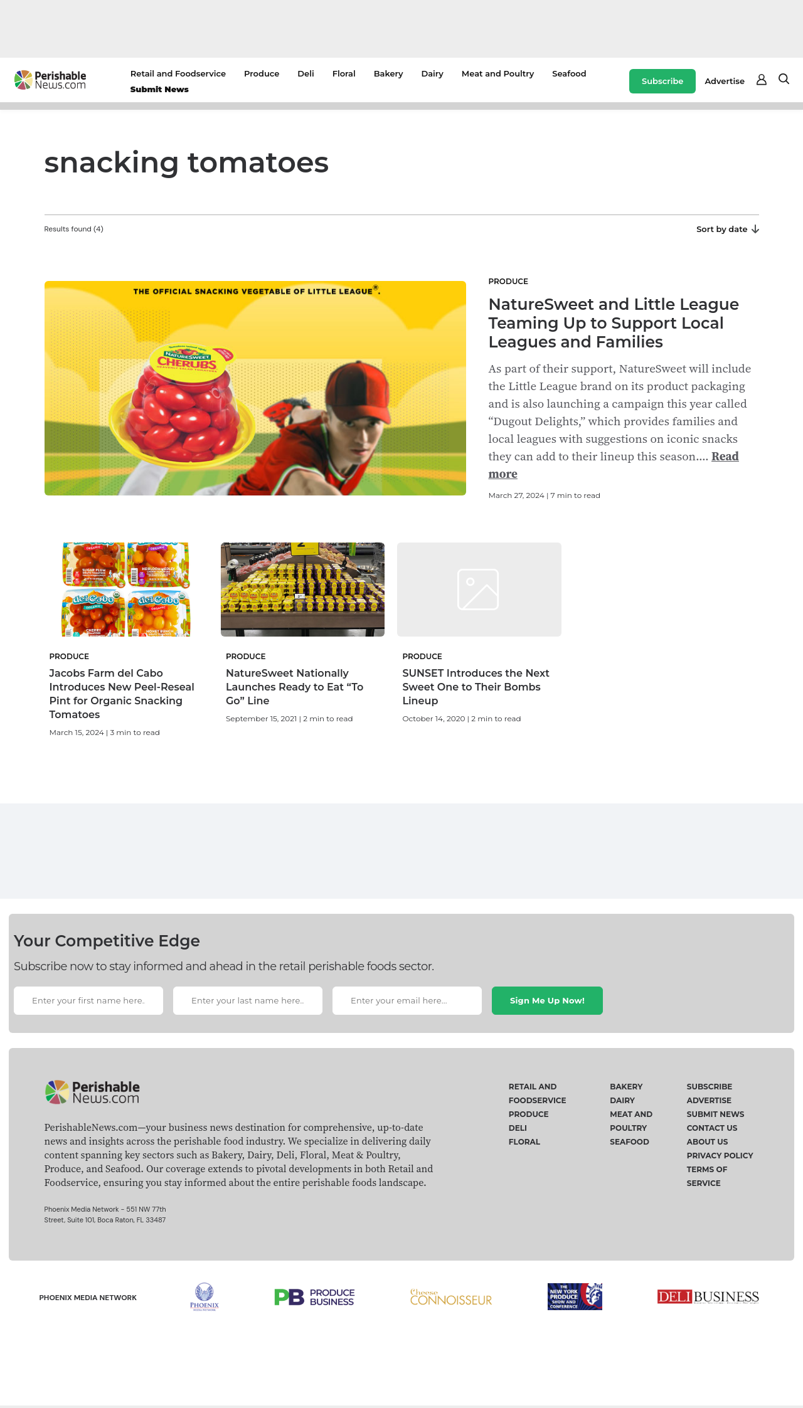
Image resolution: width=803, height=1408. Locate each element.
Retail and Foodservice (178, 73)
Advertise (725, 81)
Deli (305, 73)
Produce (261, 73)
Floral (344, 73)
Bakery (388, 73)
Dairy (432, 73)
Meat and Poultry (498, 73)
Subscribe (662, 81)
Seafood (569, 73)
